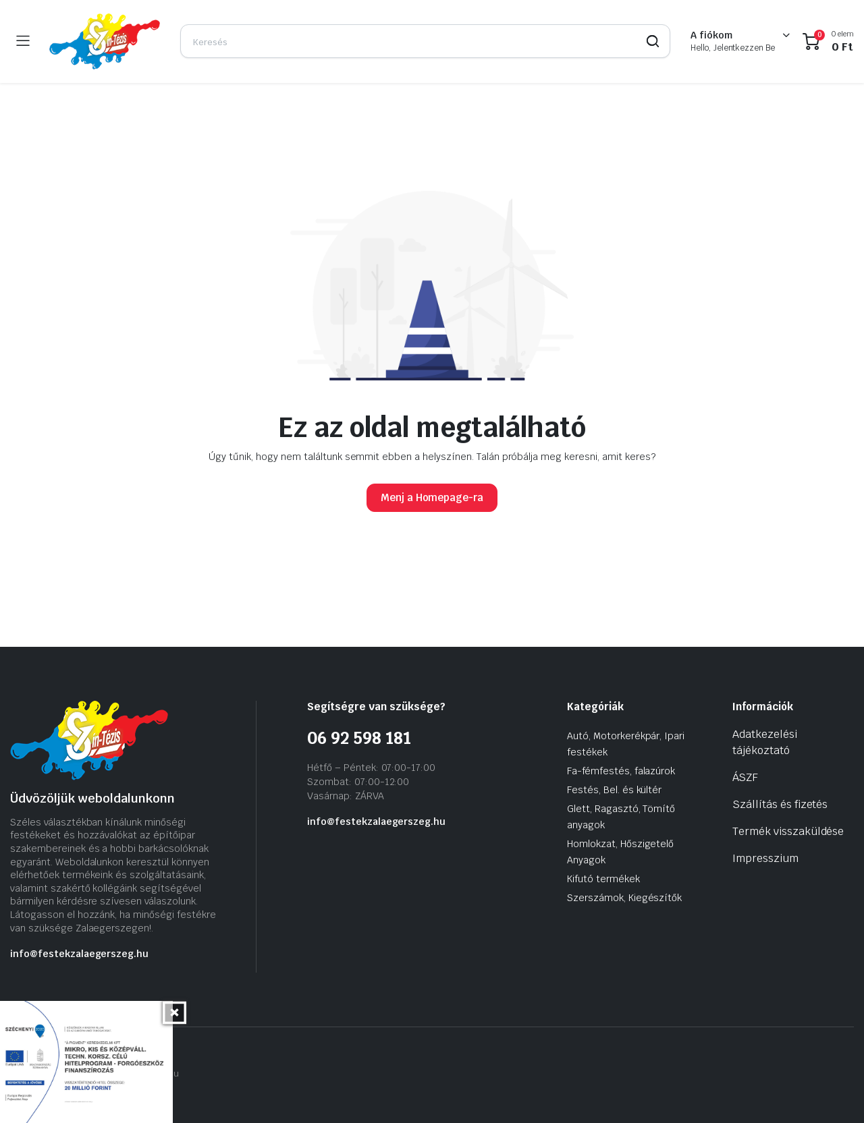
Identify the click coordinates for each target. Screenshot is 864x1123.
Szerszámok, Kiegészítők (624, 898)
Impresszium (765, 858)
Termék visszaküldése (788, 831)
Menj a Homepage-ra (432, 497)
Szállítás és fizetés (780, 804)
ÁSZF (745, 777)
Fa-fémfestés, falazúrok (621, 771)
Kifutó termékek (603, 879)
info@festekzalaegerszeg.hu (79, 954)
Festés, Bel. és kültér (614, 790)
